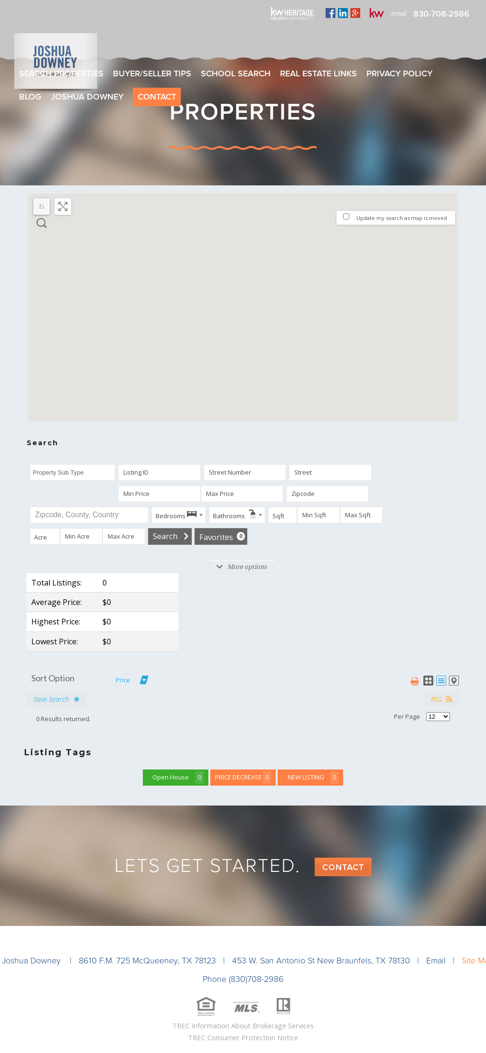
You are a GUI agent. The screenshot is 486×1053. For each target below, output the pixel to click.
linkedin (343, 12)
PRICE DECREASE (243, 777)
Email (436, 960)
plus (355, 12)
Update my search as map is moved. (402, 217)
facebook (331, 12)
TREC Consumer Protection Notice (243, 1037)
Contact (343, 867)
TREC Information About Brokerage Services (243, 1025)
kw (377, 12)
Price (123, 680)
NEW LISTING (313, 777)
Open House (178, 777)
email (398, 13)
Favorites (222, 536)
